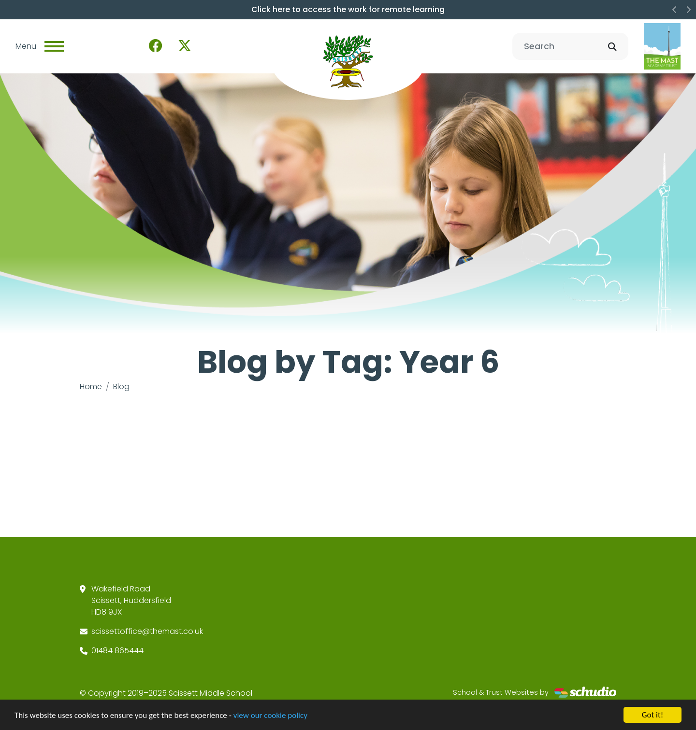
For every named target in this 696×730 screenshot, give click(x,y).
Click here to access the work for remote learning (348, 9)
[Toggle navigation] (54, 46)
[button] (675, 9)
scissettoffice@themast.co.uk (147, 631)
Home (91, 386)
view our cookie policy (270, 716)
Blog (121, 386)
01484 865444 (117, 650)
